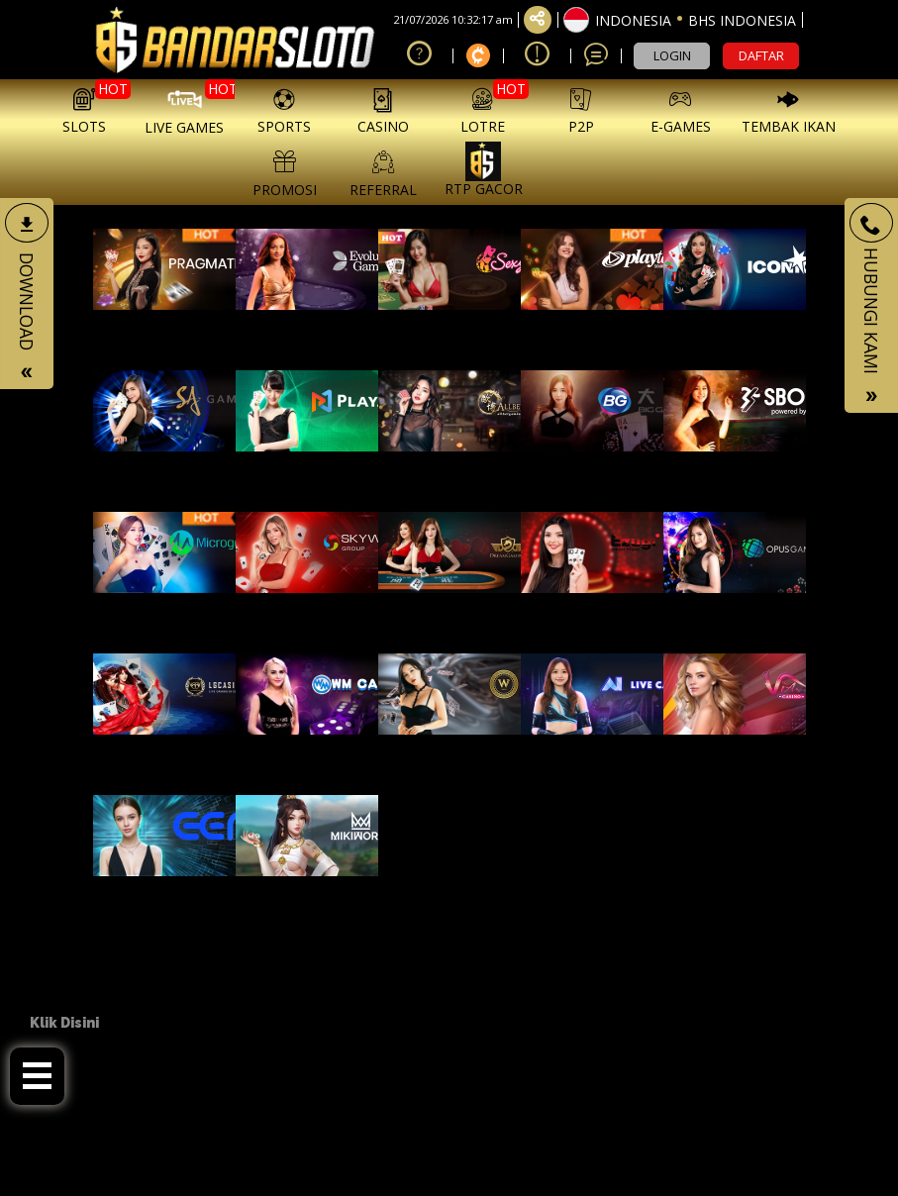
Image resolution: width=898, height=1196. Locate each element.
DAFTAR (761, 55)
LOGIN (672, 55)
